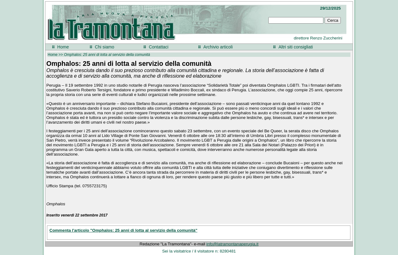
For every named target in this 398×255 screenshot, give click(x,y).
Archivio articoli (218, 46)
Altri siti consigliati (296, 46)
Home (63, 46)
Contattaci (159, 46)
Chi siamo (104, 46)
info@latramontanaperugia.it (232, 244)
